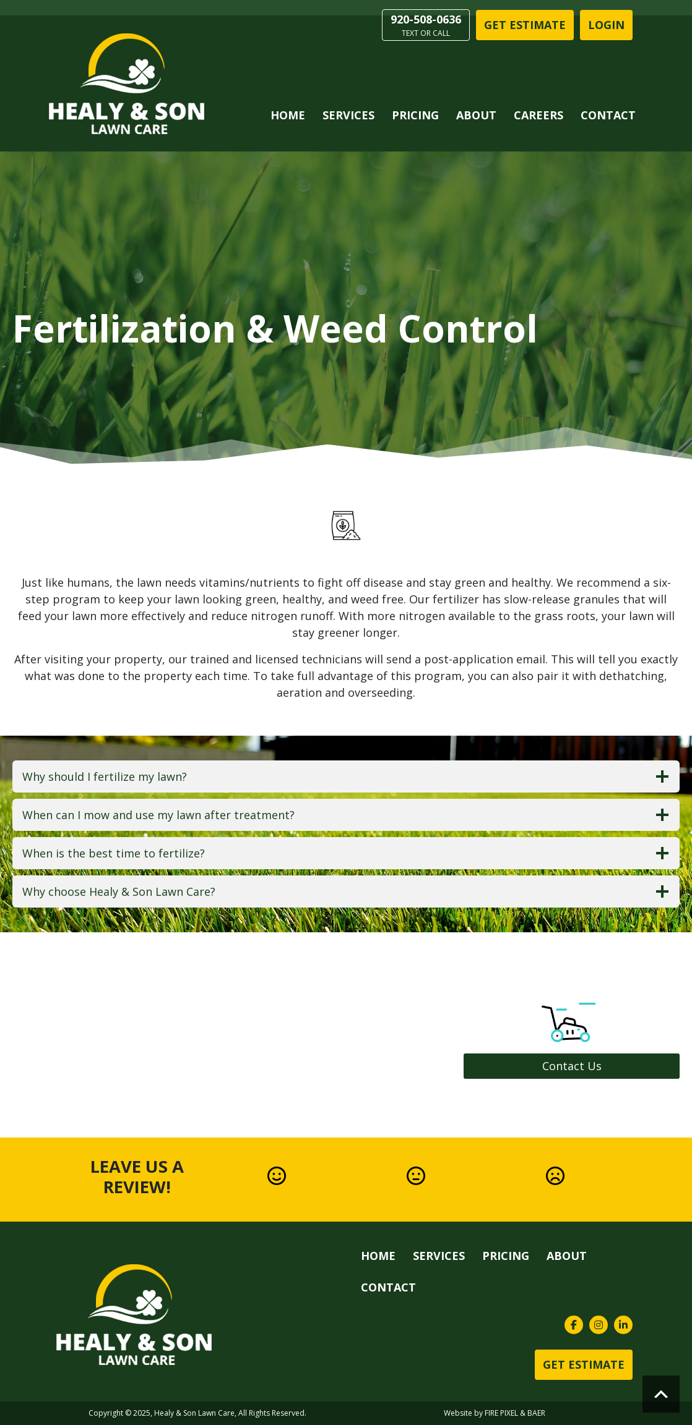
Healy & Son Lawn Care (194, 1413)
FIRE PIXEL (501, 1413)
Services (348, 115)
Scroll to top (661, 1394)
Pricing (415, 115)
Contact (608, 115)
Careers (538, 115)
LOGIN (606, 24)
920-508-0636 (426, 25)
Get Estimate (525, 24)
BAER (536, 1413)
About (476, 115)
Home (287, 115)
